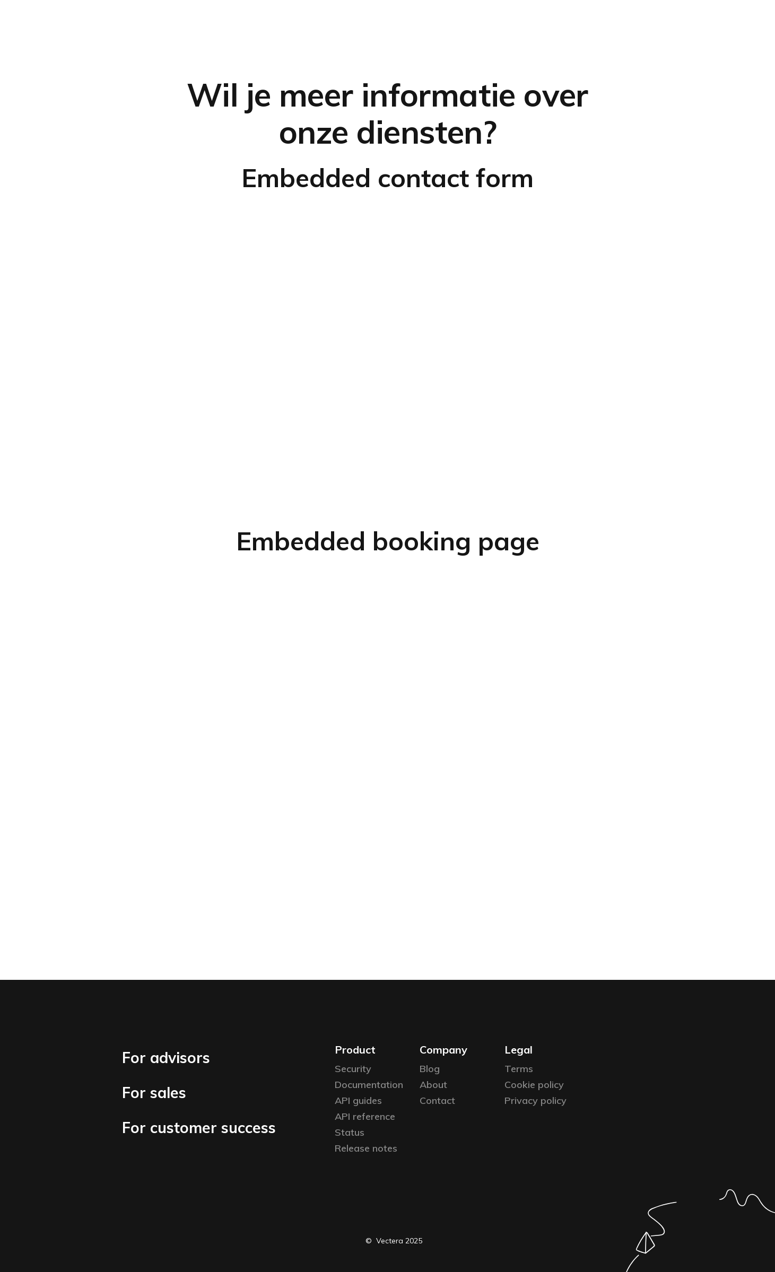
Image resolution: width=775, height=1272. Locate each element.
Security (353, 1069)
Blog (430, 1069)
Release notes (366, 1148)
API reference (365, 1116)
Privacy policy (535, 1100)
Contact (437, 1100)
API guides (358, 1100)
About (433, 1084)
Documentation (369, 1084)
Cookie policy (534, 1084)
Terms (518, 1069)
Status (349, 1132)
